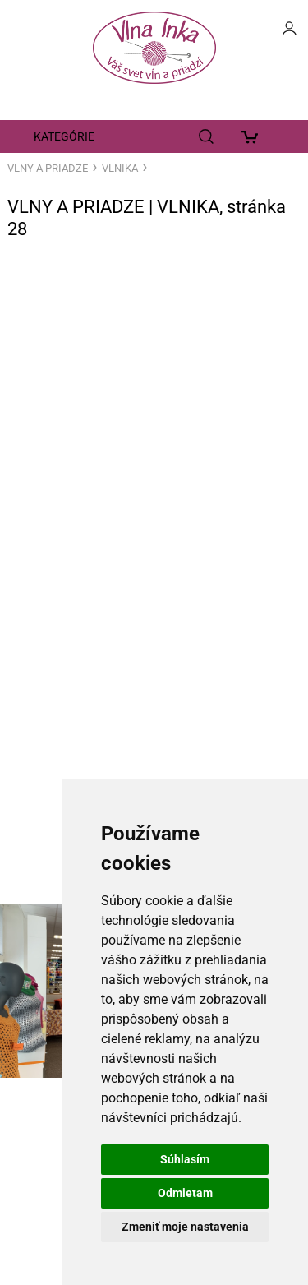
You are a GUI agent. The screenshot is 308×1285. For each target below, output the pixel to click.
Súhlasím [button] (184, 1159)
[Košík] (254, 136)
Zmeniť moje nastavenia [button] (185, 1226)
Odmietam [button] (185, 1192)
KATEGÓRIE (64, 136)
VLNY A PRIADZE (47, 168)
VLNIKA (120, 168)
